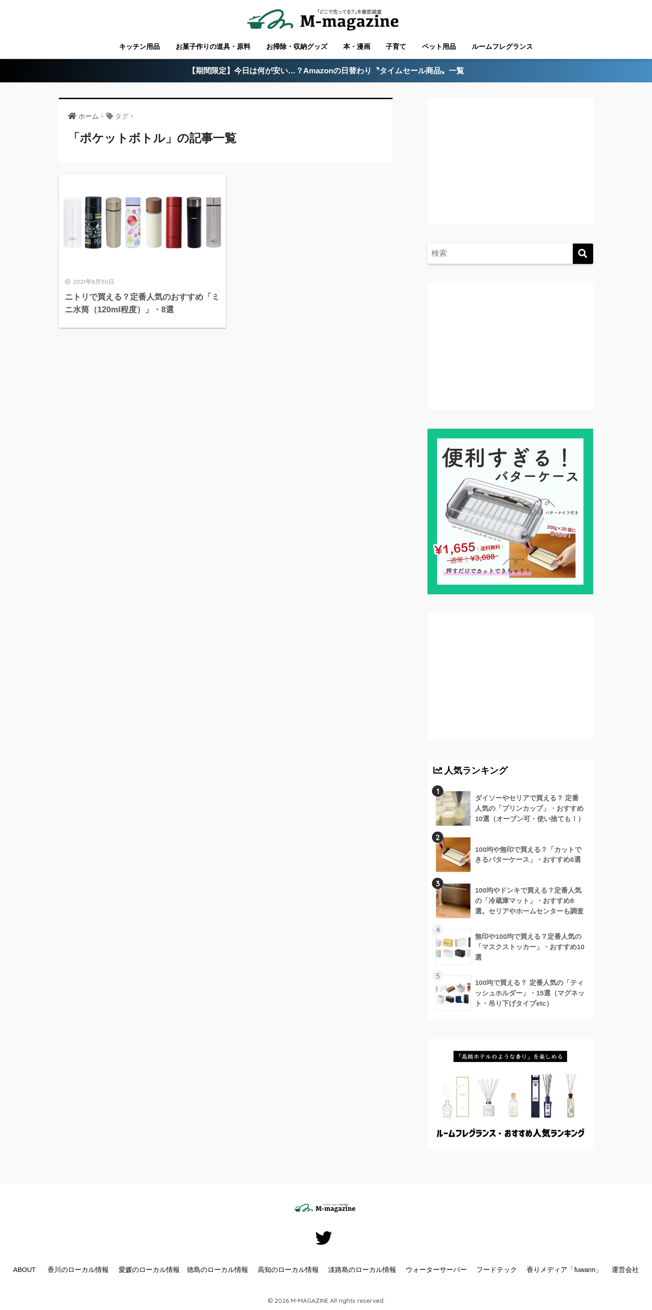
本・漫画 (356, 46)
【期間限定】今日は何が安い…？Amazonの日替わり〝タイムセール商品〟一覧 (326, 71)
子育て (396, 46)
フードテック (496, 1269)
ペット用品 (439, 46)
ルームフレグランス (502, 46)
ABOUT (24, 1269)
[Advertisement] (508, 170)
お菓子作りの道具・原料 (213, 46)
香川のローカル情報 (78, 1269)
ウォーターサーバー (436, 1269)
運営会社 (625, 1269)
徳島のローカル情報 (217, 1269)
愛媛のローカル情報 (149, 1269)
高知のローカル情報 (288, 1269)
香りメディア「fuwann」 (564, 1269)
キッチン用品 (139, 46)
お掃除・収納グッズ (296, 46)
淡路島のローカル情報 (362, 1269)
